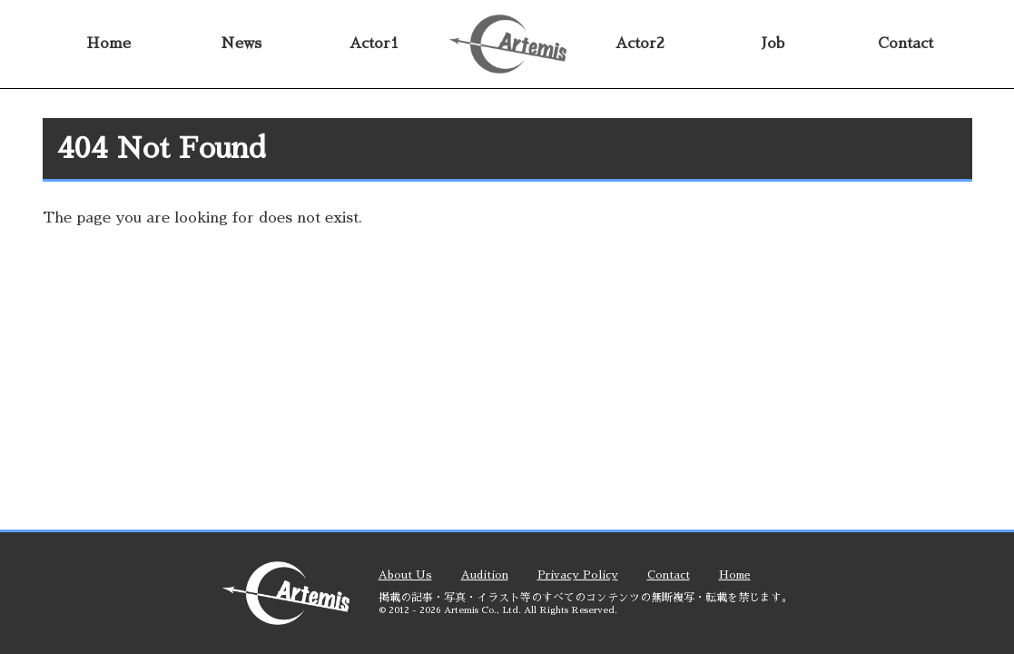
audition (484, 575)
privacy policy (577, 575)
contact (905, 43)
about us (405, 575)
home (108, 43)
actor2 (640, 43)
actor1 (374, 43)
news (241, 43)
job (773, 43)
